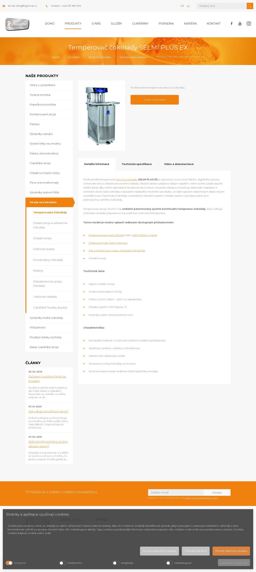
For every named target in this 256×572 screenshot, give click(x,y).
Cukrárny (140, 23)
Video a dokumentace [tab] (179, 164)
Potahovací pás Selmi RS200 (106, 235)
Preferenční (75, 562)
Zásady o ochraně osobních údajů (201, 498)
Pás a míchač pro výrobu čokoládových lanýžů (117, 250)
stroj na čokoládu (126, 179)
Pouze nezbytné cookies (159, 551)
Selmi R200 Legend (144, 235)
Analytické (127, 562)
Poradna (166, 23)
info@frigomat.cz (26, 5)
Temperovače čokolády (133, 56)
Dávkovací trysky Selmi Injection (108, 242)
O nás (96, 23)
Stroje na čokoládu (99, 56)
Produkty (73, 23)
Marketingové (182, 562)
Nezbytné (20, 562)
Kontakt (214, 23)
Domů (50, 23)
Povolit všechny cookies (231, 551)
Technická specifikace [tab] (137, 164)
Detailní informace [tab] (96, 164)
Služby (116, 23)
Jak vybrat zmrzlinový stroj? (48, 411)
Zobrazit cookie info (234, 563)
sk (188, 5)
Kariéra (190, 23)
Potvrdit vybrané (196, 551)
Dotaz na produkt (154, 99)
